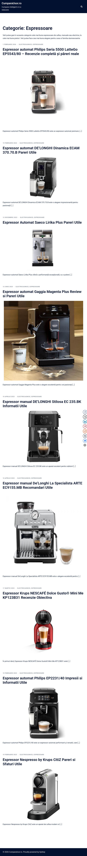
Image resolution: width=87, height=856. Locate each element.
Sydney (42, 852)
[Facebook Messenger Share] (85, 441)
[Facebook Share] (85, 412)
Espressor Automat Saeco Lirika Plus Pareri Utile (42, 222)
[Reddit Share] (85, 431)
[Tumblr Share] (85, 436)
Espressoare (38, 44)
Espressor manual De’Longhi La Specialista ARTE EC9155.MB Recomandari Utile (42, 485)
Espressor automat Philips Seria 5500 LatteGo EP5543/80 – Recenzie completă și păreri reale (41, 51)
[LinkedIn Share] (85, 422)
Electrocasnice (25, 44)
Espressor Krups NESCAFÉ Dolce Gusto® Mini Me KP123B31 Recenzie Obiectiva (43, 595)
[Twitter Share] (85, 417)
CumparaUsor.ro (12, 3)
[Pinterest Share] (85, 426)
